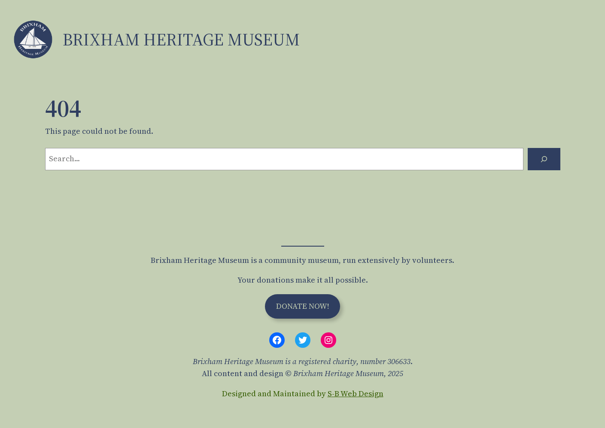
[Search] (544, 159)
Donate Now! (302, 306)
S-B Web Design (355, 393)
